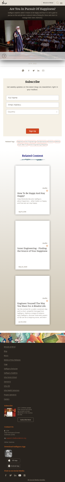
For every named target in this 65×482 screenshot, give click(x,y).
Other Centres (9, 442)
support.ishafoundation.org (16, 438)
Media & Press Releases (12, 360)
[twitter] (33, 70)
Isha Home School (10, 377)
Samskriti (7, 381)
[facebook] (28, 70)
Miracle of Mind (9, 347)
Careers (6, 399)
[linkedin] (38, 70)
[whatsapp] (23, 70)
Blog (5, 351)
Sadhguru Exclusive (11, 368)
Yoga (5, 364)
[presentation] (32, 120)
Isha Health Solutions (11, 390)
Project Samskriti (10, 395)
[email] (43, 70)
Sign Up (32, 131)
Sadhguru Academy (10, 373)
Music (6, 355)
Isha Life (7, 386)
